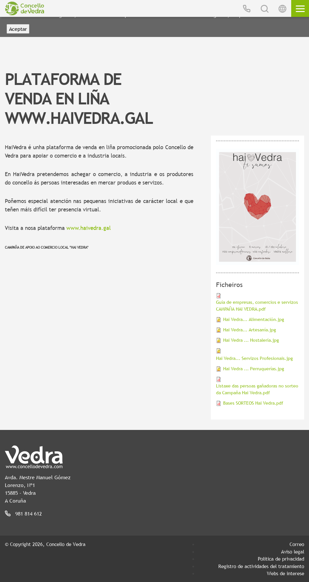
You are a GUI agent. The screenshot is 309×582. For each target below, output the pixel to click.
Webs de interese (285, 573)
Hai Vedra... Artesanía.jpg (249, 330)
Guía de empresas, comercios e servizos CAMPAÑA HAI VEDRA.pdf (257, 305)
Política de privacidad (281, 558)
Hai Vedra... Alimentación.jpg (253, 319)
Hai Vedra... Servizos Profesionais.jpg (254, 358)
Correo (297, 544)
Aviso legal (292, 551)
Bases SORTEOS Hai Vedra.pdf (253, 403)
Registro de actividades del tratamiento (261, 566)
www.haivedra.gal (88, 228)
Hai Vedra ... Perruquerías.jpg (253, 369)
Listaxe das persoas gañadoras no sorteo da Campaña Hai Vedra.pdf (257, 389)
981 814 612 (28, 513)
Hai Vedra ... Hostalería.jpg (251, 340)
